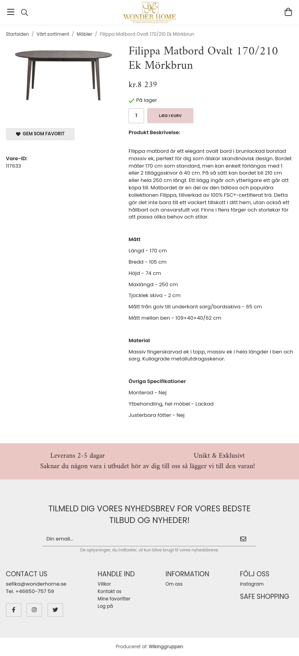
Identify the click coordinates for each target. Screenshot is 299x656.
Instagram (252, 584)
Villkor (104, 584)
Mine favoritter (114, 599)
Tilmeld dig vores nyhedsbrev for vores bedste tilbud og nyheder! (149, 514)
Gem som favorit (40, 134)
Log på (105, 606)
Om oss (174, 584)
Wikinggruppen (166, 647)
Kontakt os (109, 591)
